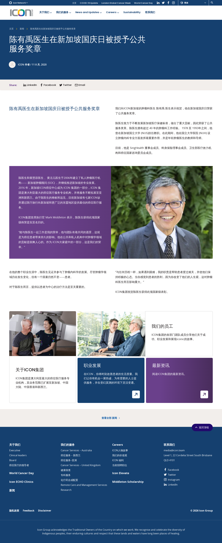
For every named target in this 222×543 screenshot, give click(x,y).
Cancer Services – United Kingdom (81, 465)
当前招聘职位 (119, 465)
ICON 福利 (118, 460)
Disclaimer (44, 510)
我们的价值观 (119, 455)
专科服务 (66, 475)
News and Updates (88, 12)
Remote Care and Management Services (84, 485)
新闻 (22, 29)
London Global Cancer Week (116, 3)
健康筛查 (66, 470)
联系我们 (150, 12)
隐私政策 (14, 510)
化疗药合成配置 (69, 480)
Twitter (170, 474)
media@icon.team (174, 450)
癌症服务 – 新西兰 (70, 455)
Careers (113, 12)
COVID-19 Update (89, 3)
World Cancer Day (143, 3)
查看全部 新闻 (111, 418)
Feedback (28, 510)
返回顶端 (201, 427)
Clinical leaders (18, 455)
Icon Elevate (120, 473)
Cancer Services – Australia (76, 450)
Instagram (172, 479)
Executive (14, 450)
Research (66, 490)
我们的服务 (64, 12)
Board (12, 460)
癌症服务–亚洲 (69, 460)
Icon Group (206, 510)
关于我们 (45, 12)
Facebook (171, 469)
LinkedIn (171, 484)
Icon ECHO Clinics (21, 481)
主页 (74, 3)
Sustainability (132, 12)
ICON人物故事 (120, 450)
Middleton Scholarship (128, 481)
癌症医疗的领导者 (19, 465)
